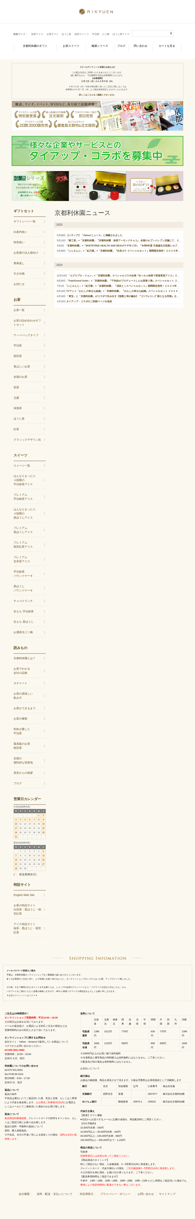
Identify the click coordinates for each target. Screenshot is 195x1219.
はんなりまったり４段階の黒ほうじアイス (25, 507)
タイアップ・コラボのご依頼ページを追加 (89, 295)
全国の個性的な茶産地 (23, 754)
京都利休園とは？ (25, 652)
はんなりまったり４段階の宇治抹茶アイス (25, 474)
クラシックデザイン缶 (27, 433)
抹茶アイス (37, 34)
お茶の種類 (20, 712)
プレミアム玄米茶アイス (22, 553)
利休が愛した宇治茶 (22, 725)
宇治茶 (95, 34)
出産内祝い (20, 226)
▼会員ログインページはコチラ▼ (22, 990)
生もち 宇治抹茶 (23, 605)
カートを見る (168, 44)
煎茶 (16, 381)
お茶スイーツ (65, 44)
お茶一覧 (19, 304)
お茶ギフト (53, 34)
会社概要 (24, 1188)
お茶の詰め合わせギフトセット (27, 316)
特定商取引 (87, 1188)
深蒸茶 (18, 402)
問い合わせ (141, 44)
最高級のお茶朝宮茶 (22, 740)
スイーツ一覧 (22, 459)
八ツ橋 (105, 34)
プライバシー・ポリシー (115, 1188)
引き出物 (19, 267)
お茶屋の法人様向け (26, 247)
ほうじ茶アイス (121, 34)
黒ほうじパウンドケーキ (23, 582)
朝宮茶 (18, 350)
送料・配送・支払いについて (54, 1188)
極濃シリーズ (94, 44)
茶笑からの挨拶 (23, 767)
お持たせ (19, 278)
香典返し (19, 257)
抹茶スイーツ (81, 34)
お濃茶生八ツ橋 (23, 626)
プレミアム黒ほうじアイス (23, 524)
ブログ (118, 44)
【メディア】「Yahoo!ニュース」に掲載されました (94, 229)
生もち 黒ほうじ (23, 616)
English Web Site (24, 889)
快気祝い (19, 236)
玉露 (16, 392)
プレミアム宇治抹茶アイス (23, 491)
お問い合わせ (145, 1188)
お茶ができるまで (25, 702)
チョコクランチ (23, 595)
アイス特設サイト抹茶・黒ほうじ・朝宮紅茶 (27, 922)
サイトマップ (167, 1188)
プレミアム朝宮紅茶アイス (23, 538)
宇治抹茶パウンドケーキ (23, 568)
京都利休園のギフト (31, 44)
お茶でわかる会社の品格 (22, 665)
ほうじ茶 (66, 34)
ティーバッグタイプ (26, 329)
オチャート (20, 677)
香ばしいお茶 (22, 360)
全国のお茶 (20, 371)
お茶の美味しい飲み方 (23, 690)
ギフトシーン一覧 (25, 215)
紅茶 (16, 423)
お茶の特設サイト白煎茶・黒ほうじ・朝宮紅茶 (27, 903)
